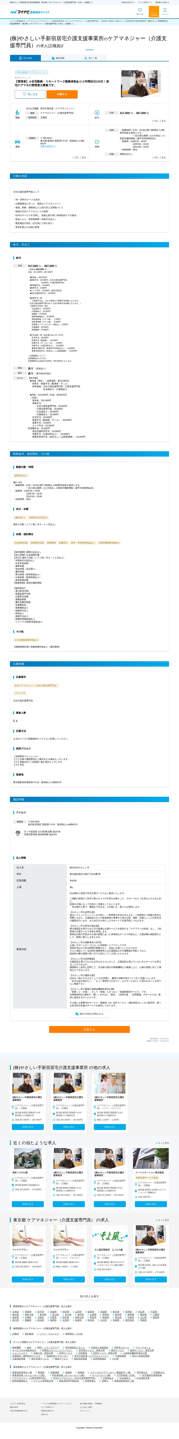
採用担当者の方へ (128, 2)
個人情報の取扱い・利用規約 (91, 1403)
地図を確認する (48, 146)
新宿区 (111, 21)
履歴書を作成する (162, 2)
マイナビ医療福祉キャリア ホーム (23, 21)
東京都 (104, 21)
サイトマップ (85, 1411)
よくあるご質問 (86, 1407)
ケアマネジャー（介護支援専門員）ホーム (54, 21)
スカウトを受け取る (17, 1403)
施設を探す (14, 1407)
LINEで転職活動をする (18, 1411)
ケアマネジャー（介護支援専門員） (86, 21)
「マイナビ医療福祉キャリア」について (56, 1403)
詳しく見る (160, 121)
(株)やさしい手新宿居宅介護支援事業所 (131, 21)
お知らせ (44, 1414)
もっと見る (163, 1143)
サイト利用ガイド (145, 2)
